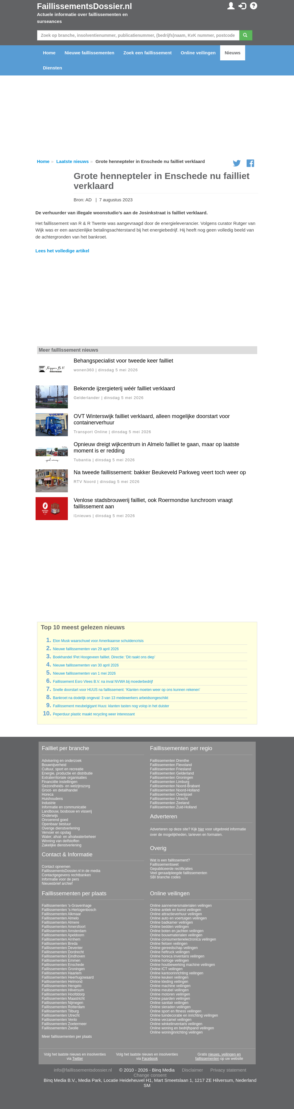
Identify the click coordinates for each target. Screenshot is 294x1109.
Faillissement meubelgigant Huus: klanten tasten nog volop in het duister (111, 706)
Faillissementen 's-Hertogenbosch (69, 910)
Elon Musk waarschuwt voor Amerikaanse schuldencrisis (98, 641)
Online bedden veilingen (169, 927)
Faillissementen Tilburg (60, 1011)
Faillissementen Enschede (63, 965)
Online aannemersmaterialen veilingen (181, 905)
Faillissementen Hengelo (61, 986)
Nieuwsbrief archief (57, 883)
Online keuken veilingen (169, 977)
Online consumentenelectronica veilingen (183, 939)
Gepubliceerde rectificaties (171, 869)
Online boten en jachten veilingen (177, 931)
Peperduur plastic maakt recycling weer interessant (93, 714)
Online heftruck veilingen (170, 952)
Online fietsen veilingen (169, 943)
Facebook (150, 1058)
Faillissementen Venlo (59, 1020)
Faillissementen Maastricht (63, 998)
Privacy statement (228, 1069)
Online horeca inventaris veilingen (177, 956)
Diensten (52, 67)
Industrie (49, 803)
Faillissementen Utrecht (169, 799)
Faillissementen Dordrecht (63, 952)
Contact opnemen (56, 867)
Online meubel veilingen (169, 990)
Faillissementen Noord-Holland (175, 790)
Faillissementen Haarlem (62, 973)
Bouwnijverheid (54, 765)
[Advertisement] (147, 300)
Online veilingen (198, 52)
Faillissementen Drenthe (169, 761)
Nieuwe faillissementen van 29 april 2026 (86, 649)
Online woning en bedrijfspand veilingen (182, 1028)
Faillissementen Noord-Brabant (175, 786)
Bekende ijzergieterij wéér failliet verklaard (124, 388)
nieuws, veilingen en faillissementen (218, 1056)
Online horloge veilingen (169, 960)
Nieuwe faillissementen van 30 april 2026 (86, 665)
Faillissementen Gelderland (172, 773)
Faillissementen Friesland (170, 769)
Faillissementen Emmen (61, 960)
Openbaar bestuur (56, 824)
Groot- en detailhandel (60, 790)
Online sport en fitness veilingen (175, 1011)
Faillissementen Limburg (169, 782)
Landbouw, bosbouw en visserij (67, 811)
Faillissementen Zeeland (169, 803)
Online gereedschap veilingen (174, 948)
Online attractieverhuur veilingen (176, 914)
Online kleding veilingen (169, 982)
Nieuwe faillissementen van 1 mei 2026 (84, 673)
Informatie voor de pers (60, 879)
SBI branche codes (165, 877)
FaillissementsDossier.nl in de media (71, 871)
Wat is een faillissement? (170, 860)
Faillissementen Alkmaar (61, 914)
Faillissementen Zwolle (60, 1028)
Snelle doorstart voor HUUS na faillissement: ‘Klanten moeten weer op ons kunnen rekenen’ (126, 690)
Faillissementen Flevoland (171, 765)
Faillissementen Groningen (171, 777)
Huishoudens (52, 799)
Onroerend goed (55, 820)
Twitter (77, 1058)
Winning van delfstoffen (61, 841)
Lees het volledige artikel (62, 250)
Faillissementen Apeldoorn (63, 935)
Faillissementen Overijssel (171, 794)
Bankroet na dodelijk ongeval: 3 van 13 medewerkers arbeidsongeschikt (110, 698)
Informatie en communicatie (64, 807)
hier (201, 829)
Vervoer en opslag (56, 832)
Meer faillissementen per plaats (67, 1036)
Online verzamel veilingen (170, 1020)
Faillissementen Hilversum (63, 990)
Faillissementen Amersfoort (64, 927)
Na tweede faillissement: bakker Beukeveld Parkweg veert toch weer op (160, 472)
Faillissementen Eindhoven (63, 956)
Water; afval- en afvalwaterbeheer (69, 837)
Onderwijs (50, 815)
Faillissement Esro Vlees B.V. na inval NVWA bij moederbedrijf (103, 681)
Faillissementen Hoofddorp (63, 994)
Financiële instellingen (59, 782)
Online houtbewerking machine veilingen (182, 965)
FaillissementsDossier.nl (84, 6)
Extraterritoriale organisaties (64, 777)
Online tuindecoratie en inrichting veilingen (184, 1015)
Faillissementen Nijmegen (62, 1003)
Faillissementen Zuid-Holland (173, 807)
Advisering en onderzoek (62, 761)
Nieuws (233, 52)
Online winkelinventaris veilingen (176, 1024)
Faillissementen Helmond (62, 982)
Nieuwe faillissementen (89, 52)
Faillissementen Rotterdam (63, 1007)
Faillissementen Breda (60, 943)
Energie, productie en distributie (67, 773)
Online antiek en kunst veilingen (175, 910)
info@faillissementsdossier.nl (83, 1069)
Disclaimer (192, 1069)
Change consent (150, 1075)
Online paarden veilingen (170, 998)
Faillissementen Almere (60, 922)
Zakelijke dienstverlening (61, 845)
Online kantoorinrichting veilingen (177, 973)
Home (49, 52)
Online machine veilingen (170, 986)
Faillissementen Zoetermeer (64, 1024)
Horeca (48, 794)
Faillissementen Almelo (60, 918)
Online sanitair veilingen (169, 1003)
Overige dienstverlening (61, 828)
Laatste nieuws (72, 161)
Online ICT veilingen (166, 969)
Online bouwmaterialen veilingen (176, 935)
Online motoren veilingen (170, 994)
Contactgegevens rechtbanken (66, 875)
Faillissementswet (164, 864)
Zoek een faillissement (147, 52)
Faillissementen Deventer (62, 948)
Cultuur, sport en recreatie (63, 769)
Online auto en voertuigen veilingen (178, 918)
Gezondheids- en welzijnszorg (66, 786)
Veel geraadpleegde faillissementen (178, 873)
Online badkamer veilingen (171, 922)
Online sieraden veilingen (170, 1007)
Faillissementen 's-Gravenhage (67, 905)
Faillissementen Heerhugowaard (68, 977)
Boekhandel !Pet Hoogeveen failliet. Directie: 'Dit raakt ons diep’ (104, 657)
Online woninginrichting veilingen (176, 1032)
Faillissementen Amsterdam (64, 931)
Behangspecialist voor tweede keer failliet (123, 361)
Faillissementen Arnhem (61, 939)
